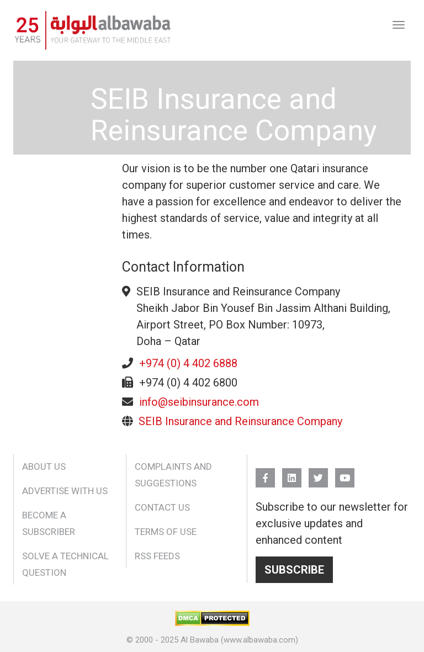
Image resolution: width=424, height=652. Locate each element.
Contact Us (162, 507)
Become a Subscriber (48, 523)
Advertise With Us (65, 490)
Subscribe (294, 569)
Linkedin (292, 473)
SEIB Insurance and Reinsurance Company (240, 421)
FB (265, 473)
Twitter (318, 473)
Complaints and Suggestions (173, 475)
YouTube (345, 473)
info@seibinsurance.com (199, 402)
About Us (44, 466)
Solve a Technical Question (65, 564)
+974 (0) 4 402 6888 (188, 363)
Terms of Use (166, 531)
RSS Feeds (157, 555)
